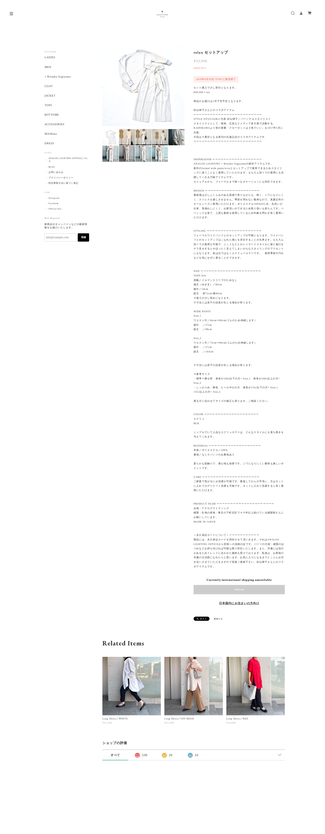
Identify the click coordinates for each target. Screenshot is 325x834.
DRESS (49, 145)
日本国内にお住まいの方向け (239, 603)
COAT (48, 86)
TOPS (48, 106)
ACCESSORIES (54, 125)
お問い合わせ (56, 173)
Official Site (55, 210)
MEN (47, 67)
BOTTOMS (51, 115)
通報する (218, 619)
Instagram (54, 199)
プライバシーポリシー (61, 179)
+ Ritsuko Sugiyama (57, 77)
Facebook (53, 204)
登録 (83, 238)
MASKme (50, 135)
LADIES (49, 57)
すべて (115, 755)
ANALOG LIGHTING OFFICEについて (68, 161)
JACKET (49, 96)
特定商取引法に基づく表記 (63, 184)
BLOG (52, 168)
